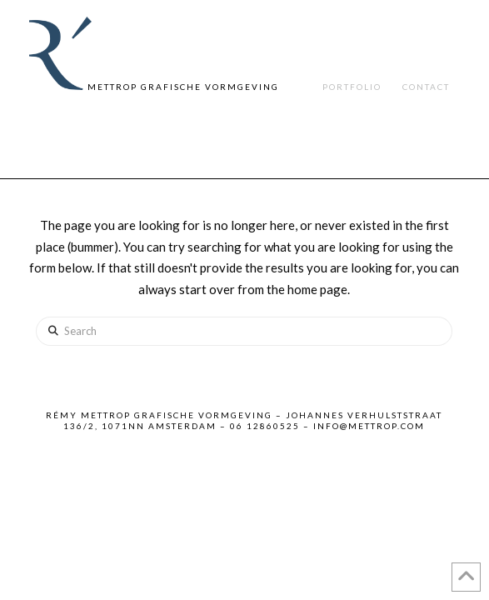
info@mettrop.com (369, 426)
